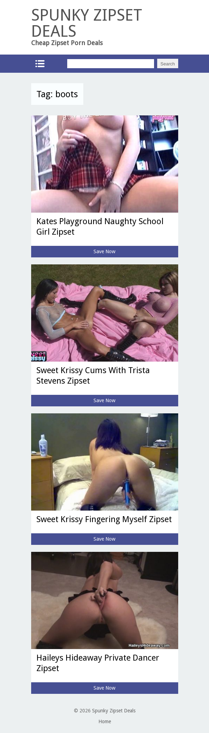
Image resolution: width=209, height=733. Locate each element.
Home (104, 721)
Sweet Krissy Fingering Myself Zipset (104, 519)
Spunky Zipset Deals (113, 710)
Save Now (104, 251)
